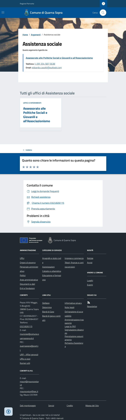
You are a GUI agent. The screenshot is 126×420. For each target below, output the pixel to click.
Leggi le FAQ (70, 326)
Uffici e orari (25, 358)
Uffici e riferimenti (32, 102)
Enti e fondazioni (27, 288)
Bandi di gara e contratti (51, 318)
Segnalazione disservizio (74, 331)
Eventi (90, 284)
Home (25, 34)
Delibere (46, 303)
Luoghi (90, 280)
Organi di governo (28, 262)
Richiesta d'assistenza (74, 344)
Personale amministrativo (29, 269)
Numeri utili (25, 363)
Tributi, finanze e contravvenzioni (74, 264)
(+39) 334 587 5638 (45, 64)
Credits (70, 405)
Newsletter (92, 306)
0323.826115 (26, 326)
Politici (23, 275)
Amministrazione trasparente (74, 321)
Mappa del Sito (92, 405)
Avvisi (89, 262)
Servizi (51, 405)
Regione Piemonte (27, 3)
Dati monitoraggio (28, 405)
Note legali (69, 307)
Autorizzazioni (48, 266)
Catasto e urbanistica (51, 271)
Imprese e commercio (74, 258)
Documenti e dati (27, 284)
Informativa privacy (73, 303)
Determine (47, 307)
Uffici (22, 258)
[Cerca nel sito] (102, 12)
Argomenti (36, 34)
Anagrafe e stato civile (51, 260)
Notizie (90, 258)
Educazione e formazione (51, 277)
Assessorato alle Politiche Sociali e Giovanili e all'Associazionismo (59, 58)
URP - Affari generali (29, 354)
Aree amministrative (29, 279)
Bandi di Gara (48, 311)
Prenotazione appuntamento (74, 338)
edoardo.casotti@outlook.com (47, 67)
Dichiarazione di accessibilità (74, 314)
